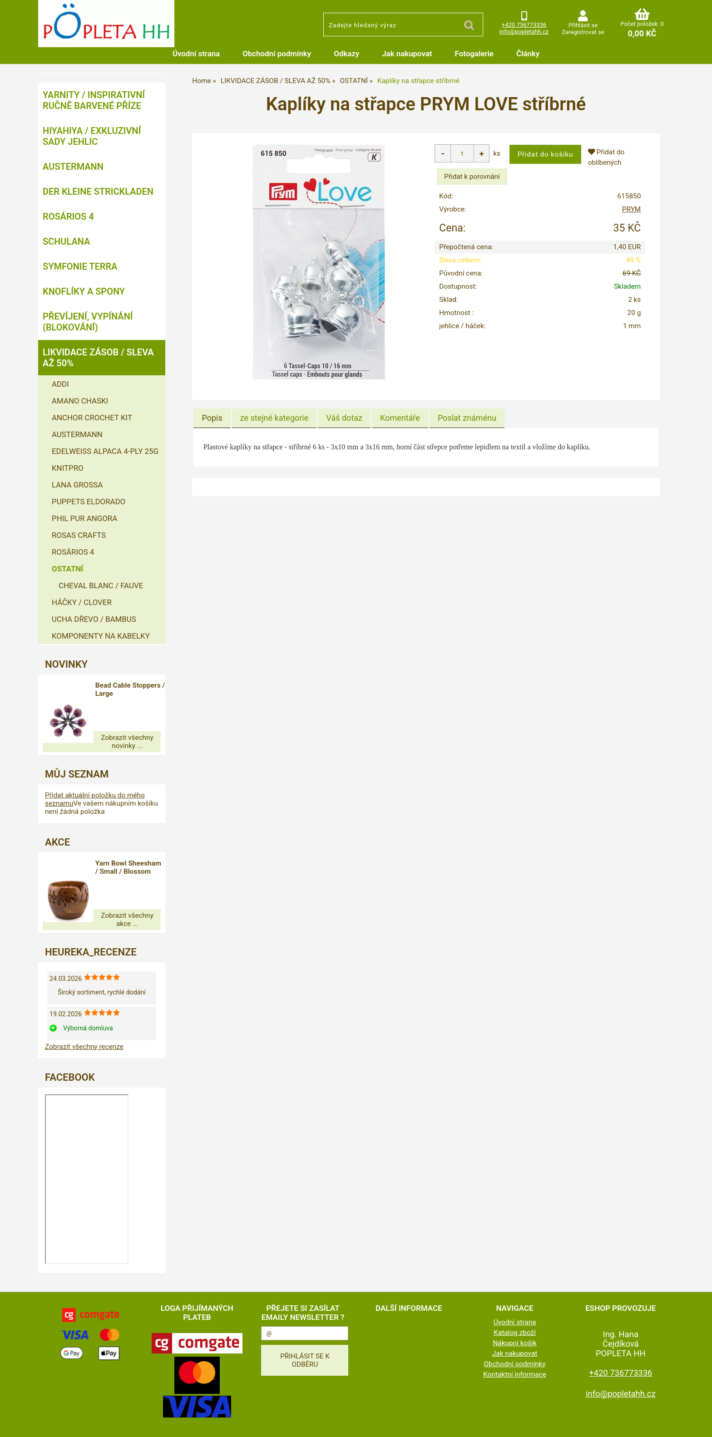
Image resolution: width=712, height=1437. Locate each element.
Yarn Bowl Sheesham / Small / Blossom (133, 863)
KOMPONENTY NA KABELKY (101, 635)
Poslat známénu (467, 418)
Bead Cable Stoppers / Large (131, 689)
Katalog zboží (515, 1316)
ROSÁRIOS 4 (68, 216)
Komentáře (400, 418)
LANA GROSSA (77, 484)
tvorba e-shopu (380, 1425)
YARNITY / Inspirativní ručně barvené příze (94, 100)
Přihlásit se (583, 25)
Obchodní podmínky (276, 53)
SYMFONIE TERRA (80, 266)
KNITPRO (68, 467)
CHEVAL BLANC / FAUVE (101, 585)
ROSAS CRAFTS (79, 535)
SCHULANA (66, 241)
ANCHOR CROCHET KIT (92, 417)
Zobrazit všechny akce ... (102, 907)
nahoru (698, 1423)
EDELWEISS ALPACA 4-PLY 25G (105, 451)
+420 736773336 (524, 24)
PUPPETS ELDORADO (88, 501)
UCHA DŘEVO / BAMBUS (94, 619)
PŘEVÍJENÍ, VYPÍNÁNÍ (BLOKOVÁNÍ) (88, 322)
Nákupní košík (514, 1327)
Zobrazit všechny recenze (84, 1030)
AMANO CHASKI (80, 400)
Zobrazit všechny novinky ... (101, 737)
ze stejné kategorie (274, 418)
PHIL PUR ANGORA (84, 518)
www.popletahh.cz (275, 1425)
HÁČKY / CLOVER (82, 602)
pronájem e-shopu (425, 1425)
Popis (212, 418)
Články (527, 53)
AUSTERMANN (73, 166)
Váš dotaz (344, 418)
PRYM (631, 209)
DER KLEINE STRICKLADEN (98, 191)
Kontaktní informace (514, 1358)
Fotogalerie (474, 53)
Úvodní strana (196, 53)
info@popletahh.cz (524, 31)
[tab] (211, 418)
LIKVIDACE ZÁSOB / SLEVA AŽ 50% (98, 358)
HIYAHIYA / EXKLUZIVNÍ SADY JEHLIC (92, 136)
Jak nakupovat (407, 53)
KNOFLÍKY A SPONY (84, 291)
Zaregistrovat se (583, 32)
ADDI (60, 384)
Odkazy (346, 53)
